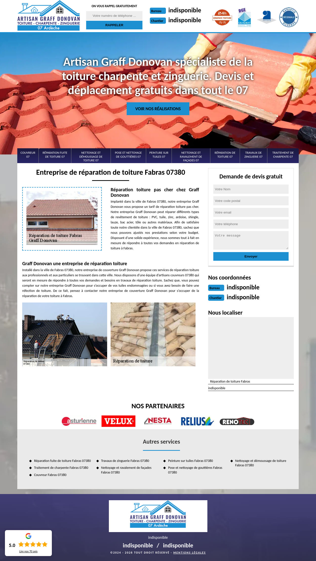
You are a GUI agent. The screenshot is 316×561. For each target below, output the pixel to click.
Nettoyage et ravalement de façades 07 (191, 156)
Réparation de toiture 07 (225, 154)
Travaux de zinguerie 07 (253, 154)
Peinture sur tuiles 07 (158, 154)
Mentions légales (189, 552)
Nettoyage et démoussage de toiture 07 (91, 156)
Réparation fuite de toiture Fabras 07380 (62, 461)
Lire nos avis (28, 551)
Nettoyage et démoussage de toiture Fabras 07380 (260, 463)
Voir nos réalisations (158, 108)
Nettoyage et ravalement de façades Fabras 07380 (126, 470)
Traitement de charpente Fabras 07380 (61, 468)
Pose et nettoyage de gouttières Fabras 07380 (195, 470)
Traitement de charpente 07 (283, 154)
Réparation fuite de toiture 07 (55, 154)
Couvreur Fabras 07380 (50, 475)
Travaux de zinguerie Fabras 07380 (125, 461)
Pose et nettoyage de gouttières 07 (128, 154)
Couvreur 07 (27, 154)
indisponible (184, 10)
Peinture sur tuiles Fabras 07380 (190, 461)
